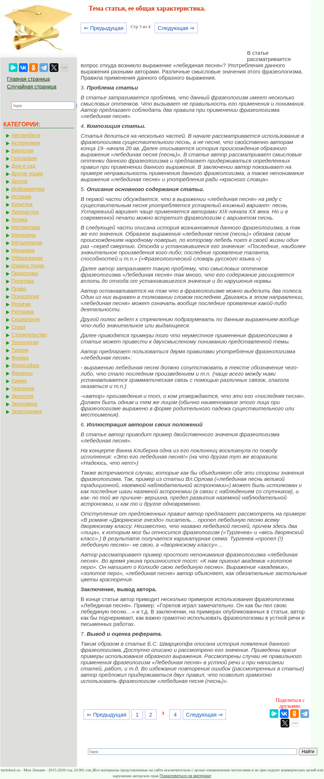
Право (18, 289)
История (21, 197)
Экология (22, 396)
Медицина (23, 235)
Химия (19, 381)
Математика (25, 227)
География (24, 158)
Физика (19, 358)
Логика (19, 220)
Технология (24, 342)
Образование (27, 258)
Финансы (22, 373)
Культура (21, 204)
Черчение (22, 388)
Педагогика (24, 273)
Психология (25, 296)
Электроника (26, 411)
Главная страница (28, 79)
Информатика (27, 189)
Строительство (29, 335)
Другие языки (27, 173)
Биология (22, 150)
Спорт (18, 327)
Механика (23, 250)
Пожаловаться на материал (185, 776)
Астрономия (25, 143)
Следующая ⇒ (176, 28)
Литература (25, 212)
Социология (25, 319)
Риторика (22, 312)
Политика (22, 281)
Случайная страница (32, 87)
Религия (21, 304)
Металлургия (26, 243)
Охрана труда (27, 266)
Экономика (24, 404)
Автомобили (25, 135)
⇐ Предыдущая (104, 28)
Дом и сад (23, 166)
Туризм (19, 350)
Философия (25, 365)
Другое (19, 181)
